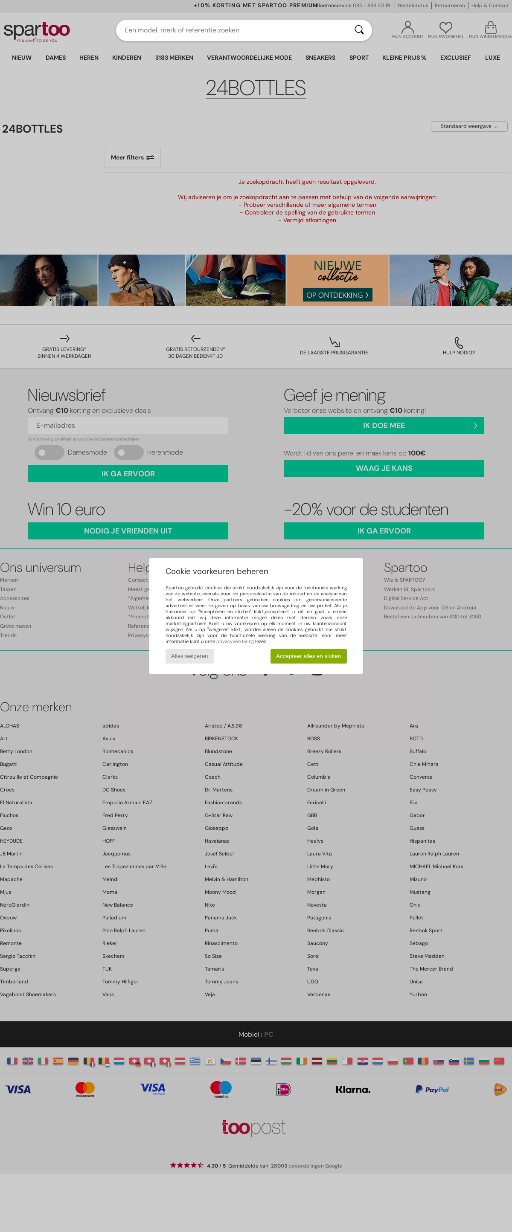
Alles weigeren (189, 656)
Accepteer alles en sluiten (308, 656)
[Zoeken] (359, 30)
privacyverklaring (235, 641)
